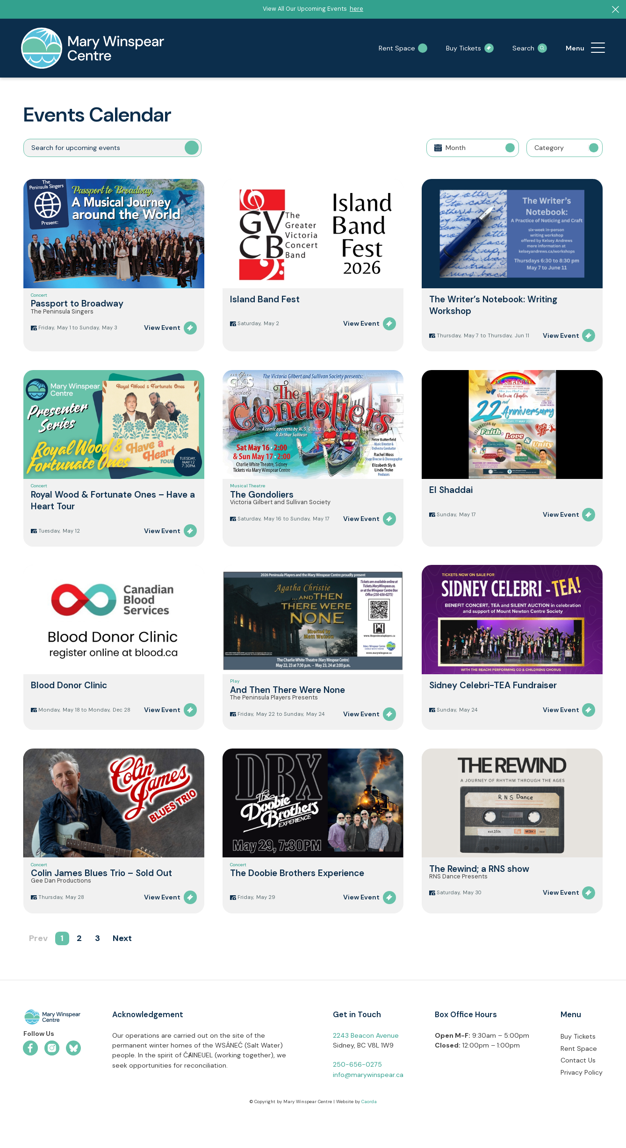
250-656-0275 (357, 1098)
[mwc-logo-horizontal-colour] (52, 1052)
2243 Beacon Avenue (366, 1068)
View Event (162, 339)
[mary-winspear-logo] (92, 48)
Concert (39, 298)
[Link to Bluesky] (73, 1082)
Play (234, 695)
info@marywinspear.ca (368, 1108)
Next (122, 971)
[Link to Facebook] (30, 1082)
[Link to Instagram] (52, 1082)
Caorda (369, 1135)
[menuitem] (598, 48)
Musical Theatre (247, 493)
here (356, 9)
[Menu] (598, 48)
